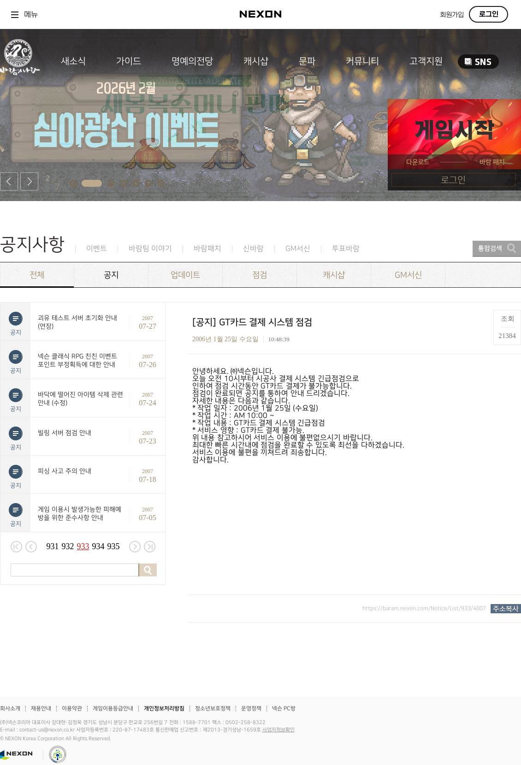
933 (83, 546)
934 (98, 546)
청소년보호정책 (213, 709)
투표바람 (346, 249)
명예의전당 (192, 61)
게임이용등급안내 (113, 709)
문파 (307, 61)
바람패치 (207, 249)
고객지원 (426, 61)
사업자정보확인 (278, 730)
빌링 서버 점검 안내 (64, 432)
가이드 (128, 61)
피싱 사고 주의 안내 (64, 471)
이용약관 (72, 709)
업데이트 (185, 275)
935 (113, 546)
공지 (111, 275)
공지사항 (32, 244)
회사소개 (10, 709)
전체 (37, 275)
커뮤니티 (362, 61)
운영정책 (251, 709)
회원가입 (452, 15)
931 (53, 546)
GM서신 (297, 249)
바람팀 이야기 (150, 249)
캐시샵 (255, 61)
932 (68, 546)
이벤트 (96, 249)
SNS (478, 61)
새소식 (73, 61)
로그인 (488, 14)
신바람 (253, 249)
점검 (259, 275)
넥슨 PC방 (284, 709)
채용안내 (41, 709)
